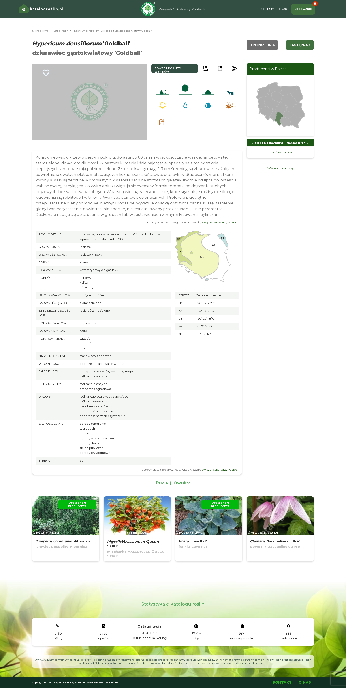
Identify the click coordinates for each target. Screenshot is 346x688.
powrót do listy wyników (168, 70)
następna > (299, 45)
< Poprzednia (262, 45)
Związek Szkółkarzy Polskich (220, 222)
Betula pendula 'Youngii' (150, 638)
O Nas (282, 9)
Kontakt (267, 9)
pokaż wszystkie (280, 152)
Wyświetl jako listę (280, 168)
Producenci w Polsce (268, 69)
